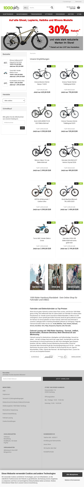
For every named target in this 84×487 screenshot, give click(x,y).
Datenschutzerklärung (30, 483)
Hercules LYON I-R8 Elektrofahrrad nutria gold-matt (69, 240)
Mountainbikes (22, 14)
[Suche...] (25, 8)
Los (22, 128)
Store (79, 14)
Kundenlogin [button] (66, 1)
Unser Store (47, 444)
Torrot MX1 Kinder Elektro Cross (42, 239)
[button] (7, 34)
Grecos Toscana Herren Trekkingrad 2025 (69, 122)
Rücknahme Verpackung (10, 410)
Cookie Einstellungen (9, 421)
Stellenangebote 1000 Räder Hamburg (14, 406)
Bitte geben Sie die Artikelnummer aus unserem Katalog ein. (13, 118)
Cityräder (48, 14)
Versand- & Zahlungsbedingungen (13, 398)
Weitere (71, 14)
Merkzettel (77, 1)
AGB (4, 391)
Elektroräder (8, 14)
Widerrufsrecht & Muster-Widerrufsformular (16, 402)
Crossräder (60, 14)
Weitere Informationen (72, 480)
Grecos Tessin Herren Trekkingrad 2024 (69, 83)
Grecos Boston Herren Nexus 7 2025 (41, 83)
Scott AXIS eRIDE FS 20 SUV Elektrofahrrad (42, 122)
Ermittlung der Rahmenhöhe (52, 441)
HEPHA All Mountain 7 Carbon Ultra (42, 200)
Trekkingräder (36, 14)
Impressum (6, 394)
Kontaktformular (49, 452)
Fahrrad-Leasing (8, 418)
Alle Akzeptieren (72, 474)
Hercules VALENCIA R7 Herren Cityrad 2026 (69, 161)
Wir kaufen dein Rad (50, 448)
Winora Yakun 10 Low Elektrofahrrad (42, 161)
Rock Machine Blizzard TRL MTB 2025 (69, 200)
